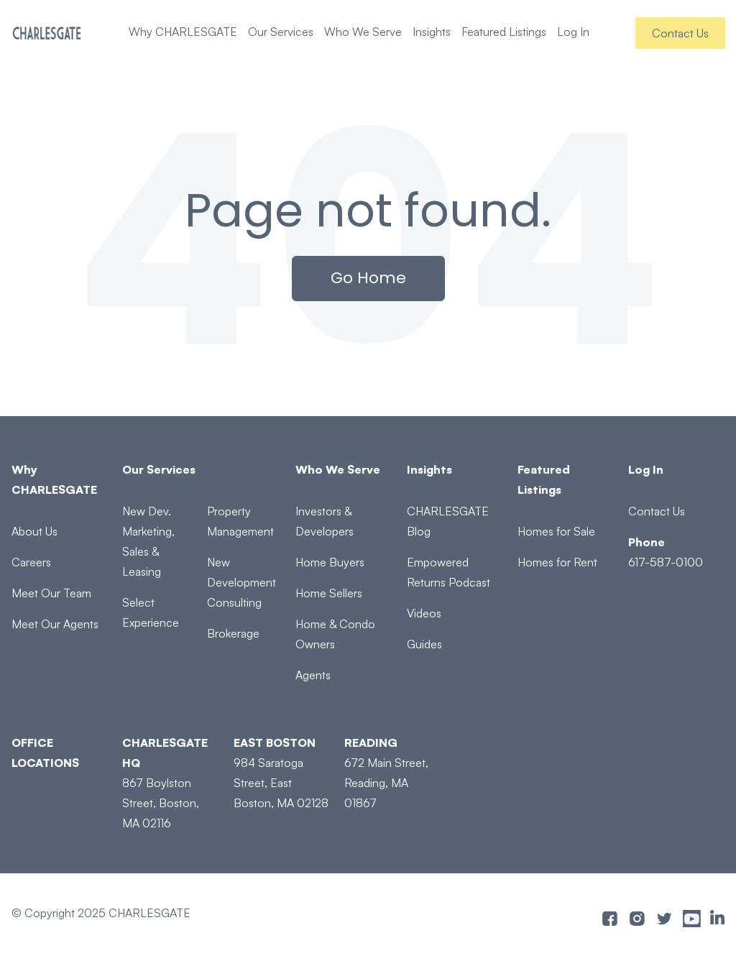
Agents (313, 675)
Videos (424, 613)
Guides (424, 644)
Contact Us (680, 33)
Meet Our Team (51, 593)
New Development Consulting (241, 582)
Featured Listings (503, 31)
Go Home (368, 278)
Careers (31, 562)
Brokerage (233, 633)
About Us (35, 531)
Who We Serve (363, 31)
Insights (432, 31)
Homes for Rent (557, 562)
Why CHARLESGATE (183, 31)
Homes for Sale (556, 531)
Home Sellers (328, 593)
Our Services (280, 31)
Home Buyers (329, 562)
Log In (573, 31)
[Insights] (454, 469)
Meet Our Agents (55, 624)
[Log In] (676, 469)
